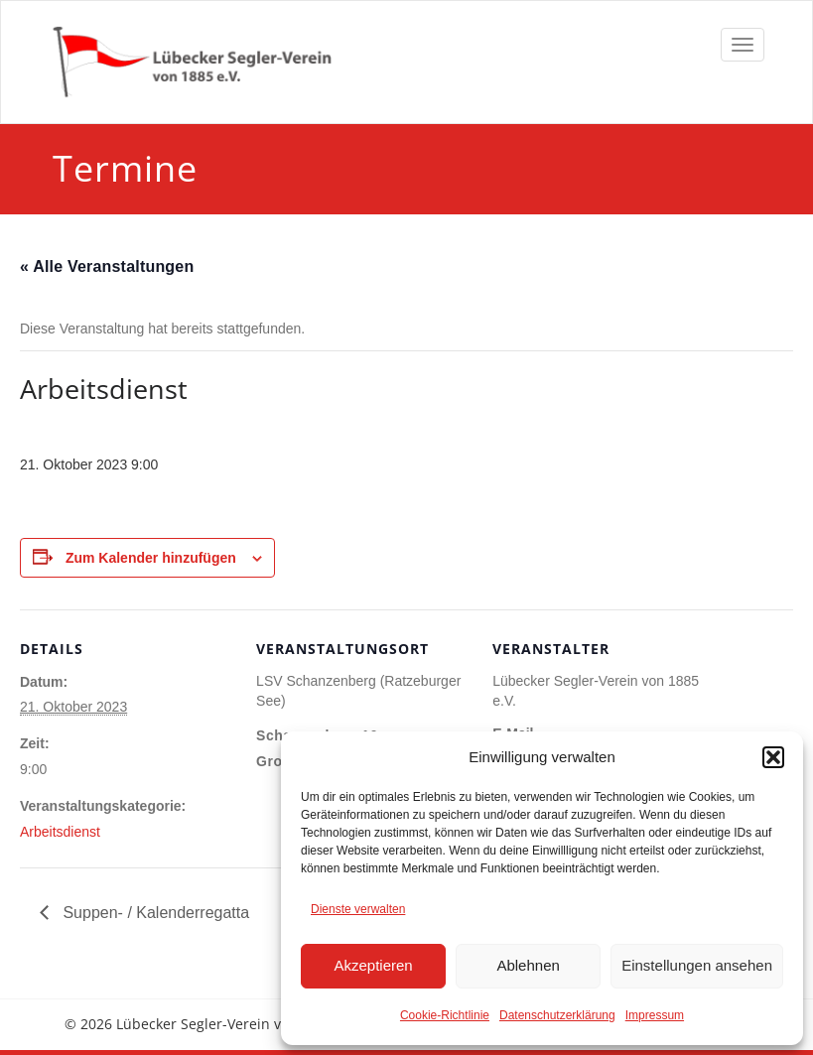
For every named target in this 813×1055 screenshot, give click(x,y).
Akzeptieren (373, 965)
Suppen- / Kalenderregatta (154, 912)
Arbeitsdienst (60, 832)
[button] (773, 757)
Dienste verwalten (358, 909)
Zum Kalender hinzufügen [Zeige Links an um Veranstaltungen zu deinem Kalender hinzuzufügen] (151, 558)
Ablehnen (527, 965)
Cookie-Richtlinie (444, 1015)
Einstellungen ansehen (696, 965)
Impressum (654, 1015)
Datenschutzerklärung (557, 1015)
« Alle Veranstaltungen (107, 266)
